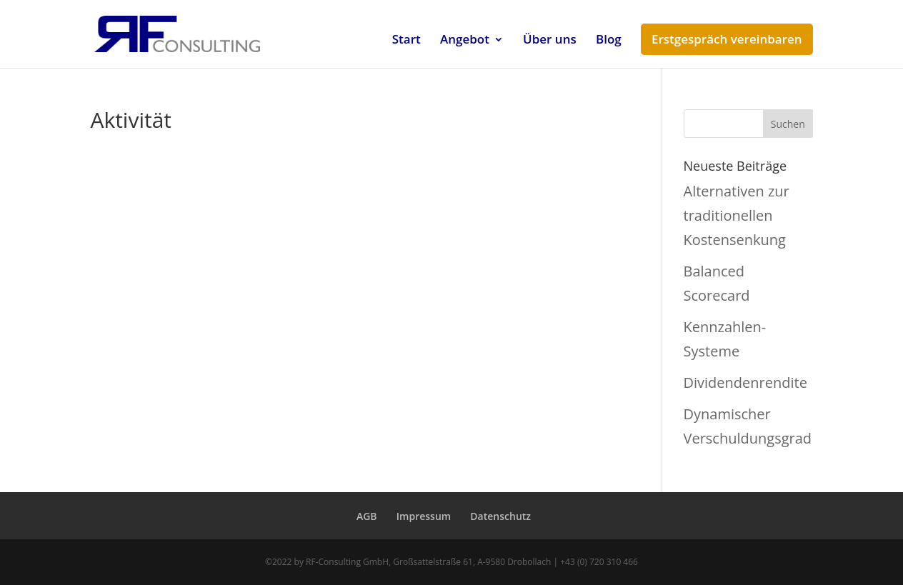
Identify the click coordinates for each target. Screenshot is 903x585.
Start (406, 40)
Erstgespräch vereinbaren (727, 39)
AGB (366, 516)
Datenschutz (500, 516)
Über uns (550, 40)
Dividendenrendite (745, 382)
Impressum (423, 516)
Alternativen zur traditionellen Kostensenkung (736, 215)
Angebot (464, 40)
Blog (609, 40)
